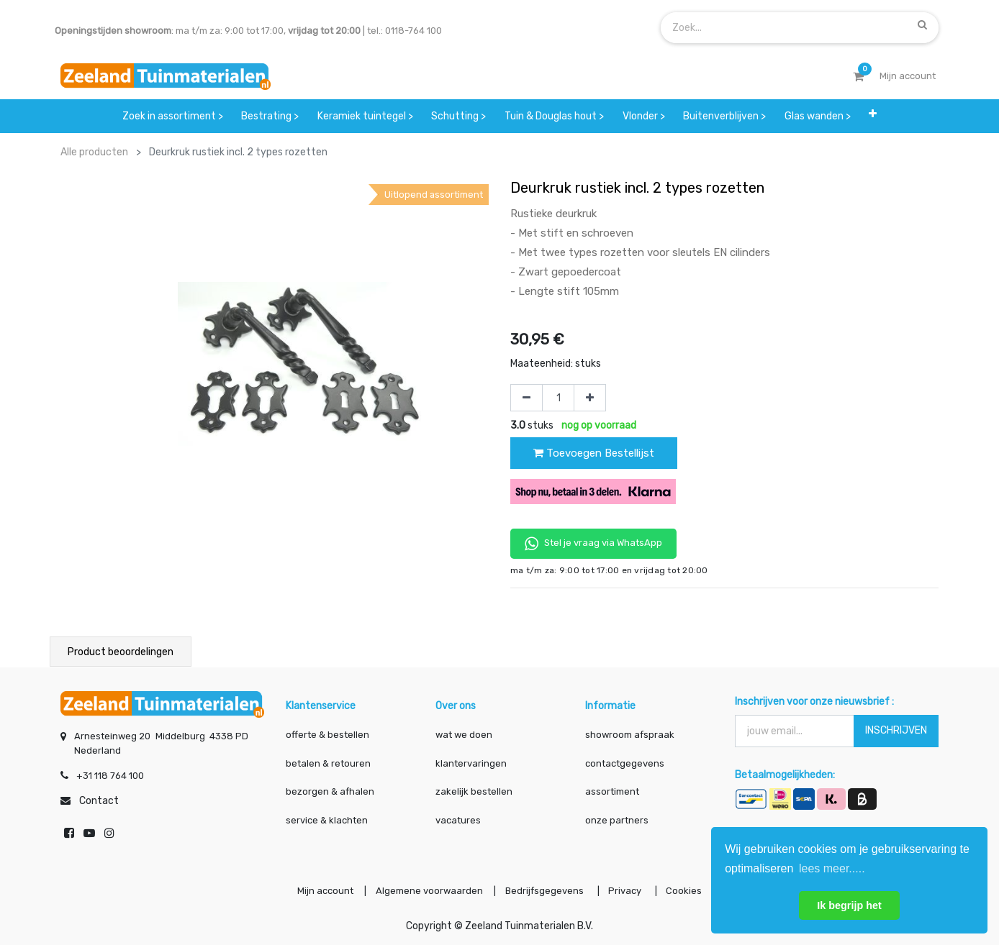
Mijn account (321, 890)
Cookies (688, 890)
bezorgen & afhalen (330, 790)
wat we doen (463, 733)
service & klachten (327, 818)
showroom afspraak (629, 733)
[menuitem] (172, 116)
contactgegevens (624, 762)
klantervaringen (471, 762)
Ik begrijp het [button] (849, 905)
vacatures (458, 818)
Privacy (628, 890)
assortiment (612, 790)
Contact (99, 799)
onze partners (616, 818)
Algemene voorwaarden (427, 890)
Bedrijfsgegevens (545, 890)
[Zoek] (922, 24)
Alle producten (94, 152)
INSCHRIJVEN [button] (896, 729)
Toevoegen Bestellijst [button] (593, 453)
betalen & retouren (328, 762)
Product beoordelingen (120, 652)
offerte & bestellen (328, 733)
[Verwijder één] (526, 397)
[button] (873, 116)
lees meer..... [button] (832, 868)
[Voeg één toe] (590, 397)
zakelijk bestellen (473, 790)
